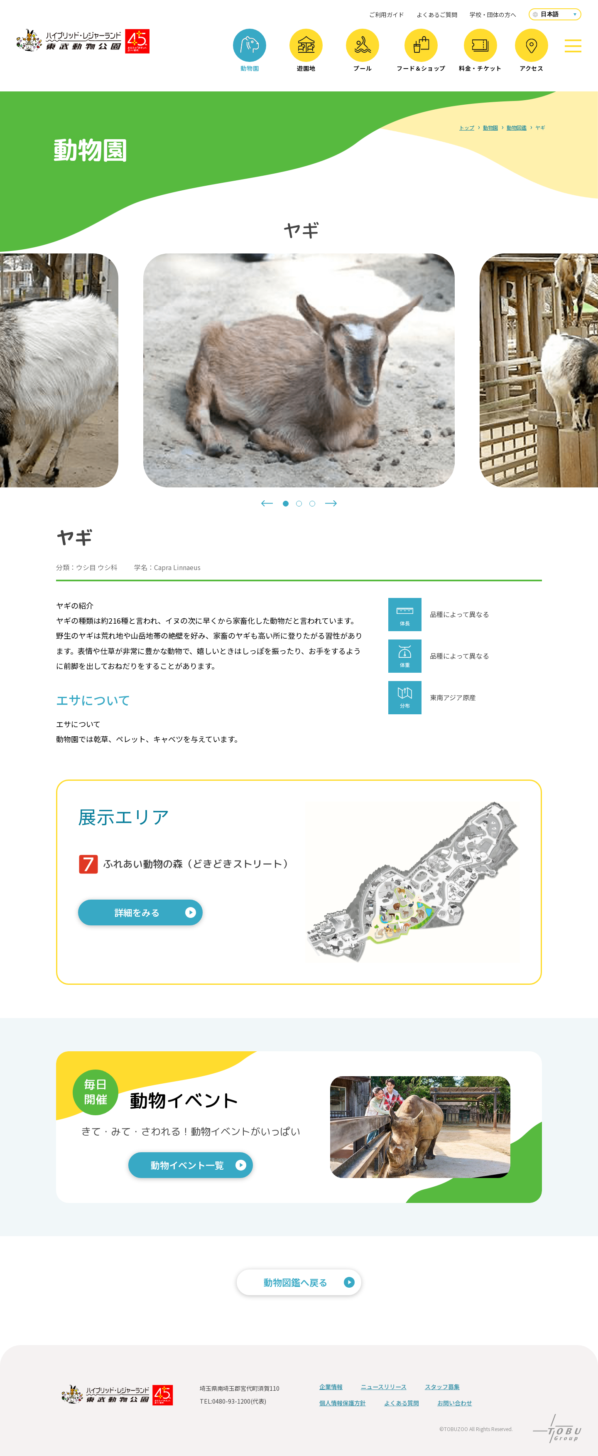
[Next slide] (331, 503)
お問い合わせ (454, 1403)
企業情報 (331, 1386)
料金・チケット (480, 55)
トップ (466, 127)
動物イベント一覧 (187, 1164)
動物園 (249, 54)
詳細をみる (137, 912)
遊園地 (306, 54)
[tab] (286, 504)
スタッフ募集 (442, 1386)
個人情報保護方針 (342, 1403)
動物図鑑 (517, 127)
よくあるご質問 (437, 14)
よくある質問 (401, 1403)
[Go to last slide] (267, 503)
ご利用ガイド (386, 14)
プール (362, 54)
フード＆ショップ (421, 54)
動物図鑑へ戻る (296, 1282)
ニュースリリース (384, 1386)
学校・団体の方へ (493, 14)
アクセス (532, 55)
